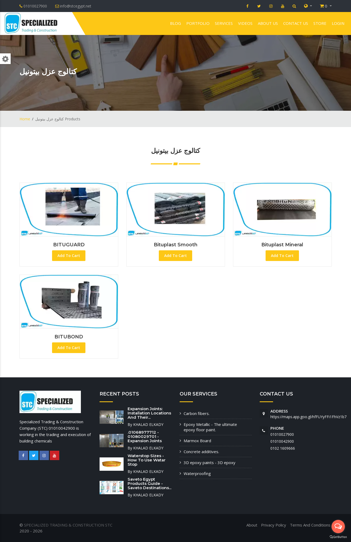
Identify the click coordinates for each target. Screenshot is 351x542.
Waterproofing (197, 473)
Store (319, 23)
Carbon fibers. (197, 413)
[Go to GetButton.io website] (338, 536)
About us (268, 23)
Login (338, 23)
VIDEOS (245, 23)
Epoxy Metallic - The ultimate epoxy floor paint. (210, 427)
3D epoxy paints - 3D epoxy (209, 462)
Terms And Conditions (310, 525)
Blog (175, 23)
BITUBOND (68, 337)
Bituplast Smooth (176, 245)
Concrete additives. (201, 451)
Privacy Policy (273, 525)
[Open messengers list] (338, 526)
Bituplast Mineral (282, 245)
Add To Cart (68, 255)
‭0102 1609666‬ (282, 448)
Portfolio (198, 23)
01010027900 (282, 434)
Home (24, 118)
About (251, 525)
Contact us (295, 23)
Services (224, 23)
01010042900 (282, 441)
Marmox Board (197, 440)
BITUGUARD (69, 245)
